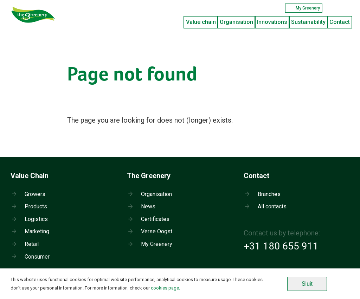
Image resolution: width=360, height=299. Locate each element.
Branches (269, 194)
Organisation (236, 22)
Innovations (272, 22)
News (148, 206)
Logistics (36, 219)
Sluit (307, 284)
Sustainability (308, 22)
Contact (339, 22)
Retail (32, 244)
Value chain (201, 22)
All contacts (272, 206)
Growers (35, 194)
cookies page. (165, 288)
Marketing (37, 231)
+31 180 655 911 (281, 246)
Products (36, 206)
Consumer (37, 256)
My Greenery (303, 8)
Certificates (155, 219)
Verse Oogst (156, 231)
